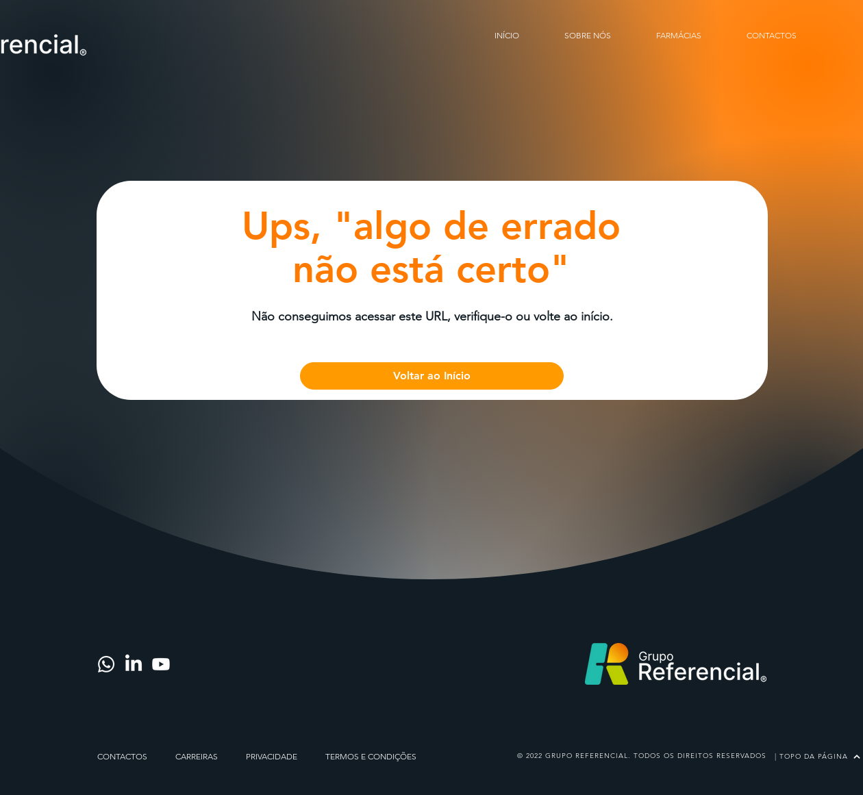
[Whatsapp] (106, 664)
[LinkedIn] (133, 664)
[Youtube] (161, 664)
